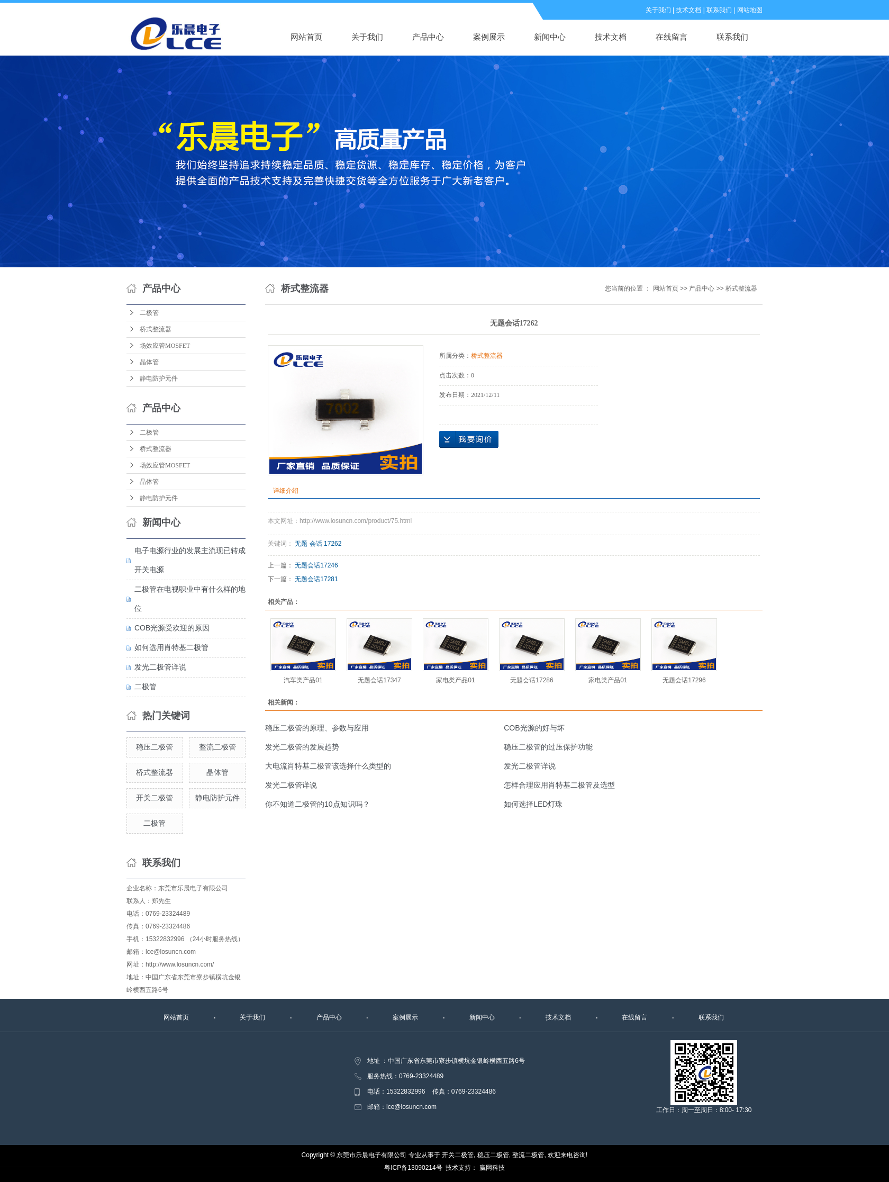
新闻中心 (550, 36)
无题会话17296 (684, 680)
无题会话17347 (379, 680)
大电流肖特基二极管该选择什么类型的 (328, 766)
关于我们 (658, 10)
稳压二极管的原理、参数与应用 (317, 728)
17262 (332, 543)
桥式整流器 (155, 329)
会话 (316, 543)
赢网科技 (492, 1167)
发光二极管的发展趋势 (302, 747)
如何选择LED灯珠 (533, 804)
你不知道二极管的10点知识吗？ (317, 804)
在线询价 (468, 439)
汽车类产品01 (303, 680)
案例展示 (489, 36)
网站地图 (750, 10)
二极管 (149, 313)
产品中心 (428, 36)
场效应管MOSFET (165, 345)
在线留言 (671, 36)
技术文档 (688, 10)
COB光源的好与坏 (534, 728)
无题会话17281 (316, 579)
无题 (301, 543)
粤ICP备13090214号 (413, 1167)
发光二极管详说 (160, 667)
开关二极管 (154, 797)
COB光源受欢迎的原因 (172, 628)
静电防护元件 (159, 378)
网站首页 (306, 36)
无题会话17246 (316, 565)
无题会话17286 (531, 680)
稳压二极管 (154, 747)
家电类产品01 (455, 680)
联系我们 (719, 10)
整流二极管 (217, 747)
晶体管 (149, 362)
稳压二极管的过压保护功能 (548, 747)
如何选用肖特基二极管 (171, 647)
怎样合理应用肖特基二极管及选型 (559, 785)
